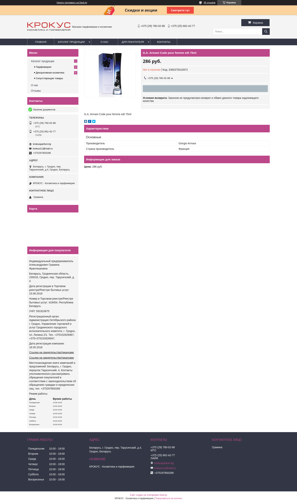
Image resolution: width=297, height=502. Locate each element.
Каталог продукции (71, 42)
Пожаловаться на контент (168, 498)
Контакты (163, 42)
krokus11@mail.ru (43, 148)
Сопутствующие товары (49, 78)
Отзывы (36, 90)
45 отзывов (209, 2)
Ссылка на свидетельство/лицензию (51, 352)
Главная (40, 42)
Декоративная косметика (50, 72)
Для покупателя (133, 42)
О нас (104, 42)
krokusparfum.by (42, 144)
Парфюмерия (43, 67)
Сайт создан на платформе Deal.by (148, 495)
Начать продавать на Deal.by (72, 2)
